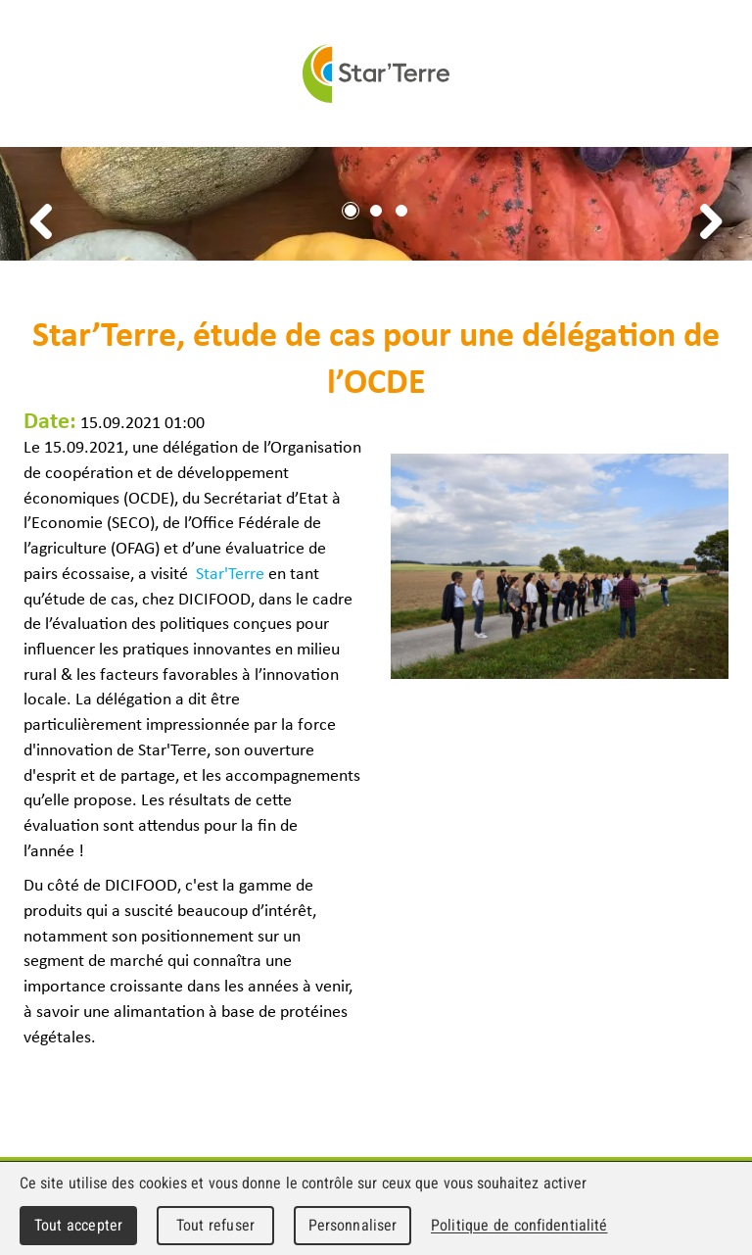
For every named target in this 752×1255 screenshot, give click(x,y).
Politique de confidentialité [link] (519, 1225)
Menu (730, 74)
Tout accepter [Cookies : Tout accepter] (78, 1225)
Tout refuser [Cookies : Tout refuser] (215, 1225)
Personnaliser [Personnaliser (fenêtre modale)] (353, 1225)
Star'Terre (376, 73)
